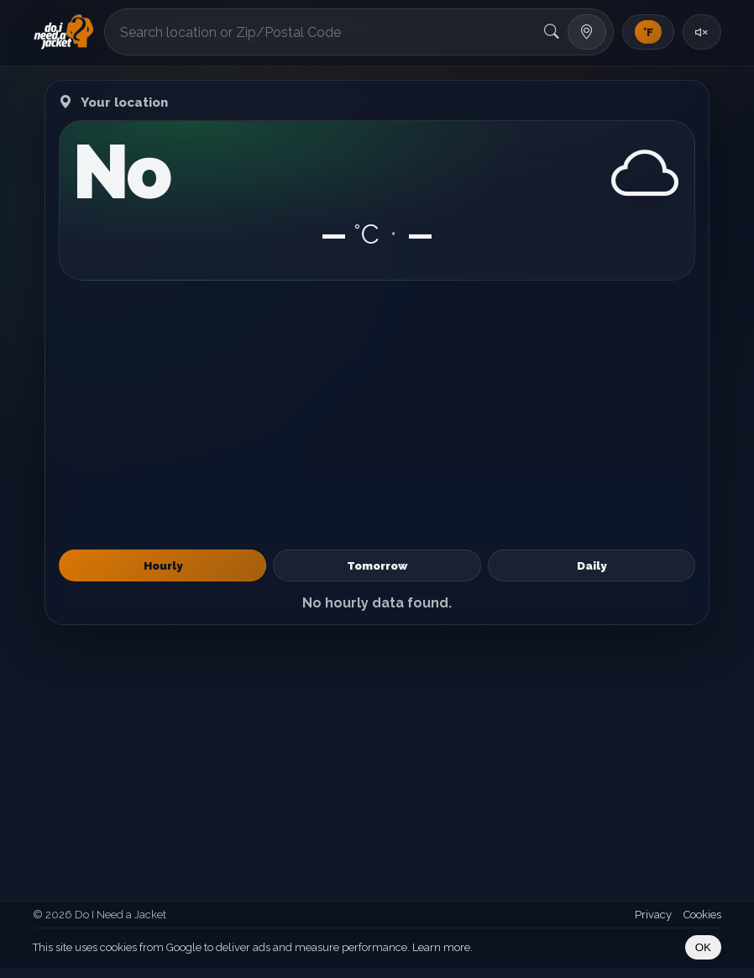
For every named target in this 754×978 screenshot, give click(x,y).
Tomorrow (377, 565)
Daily (591, 565)
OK (703, 947)
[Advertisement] (377, 415)
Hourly (163, 565)
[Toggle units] (648, 32)
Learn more (441, 947)
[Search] (552, 32)
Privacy (653, 914)
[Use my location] (587, 32)
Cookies (702, 914)
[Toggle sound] (702, 32)
